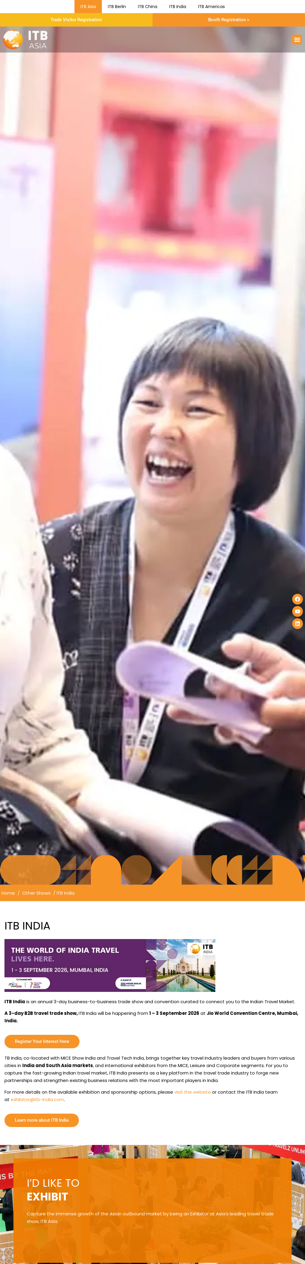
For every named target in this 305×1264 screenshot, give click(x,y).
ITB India (177, 7)
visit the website (192, 1092)
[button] (297, 39)
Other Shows (36, 893)
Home (8, 893)
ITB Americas (211, 7)
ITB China (147, 7)
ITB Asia (88, 7)
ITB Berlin (117, 7)
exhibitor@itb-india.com (37, 1099)
